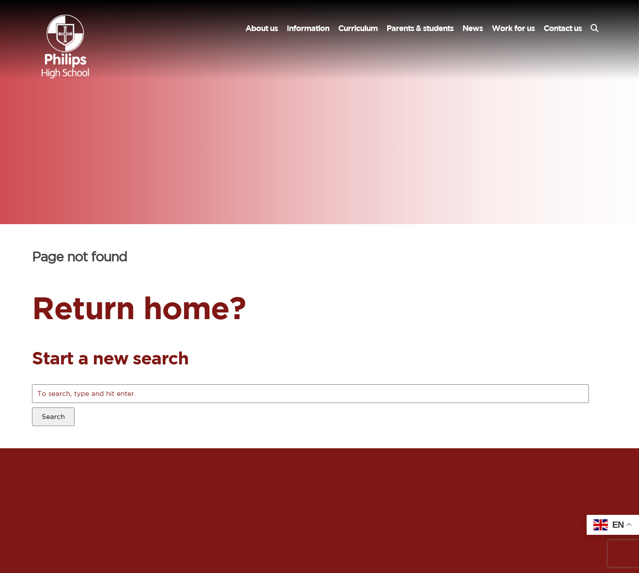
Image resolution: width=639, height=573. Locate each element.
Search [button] (53, 416)
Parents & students (420, 28)
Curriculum (358, 28)
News (472, 28)
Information (308, 28)
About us (261, 28)
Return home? (138, 307)
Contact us (563, 28)
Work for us (513, 28)
